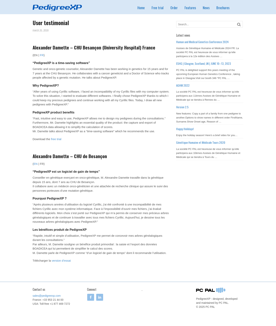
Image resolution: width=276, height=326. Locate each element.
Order (174, 7)
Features (190, 7)
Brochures (222, 7)
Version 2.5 (182, 107)
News (206, 7)
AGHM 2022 (183, 85)
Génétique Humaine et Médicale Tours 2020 (200, 142)
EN (36, 163)
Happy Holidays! (185, 129)
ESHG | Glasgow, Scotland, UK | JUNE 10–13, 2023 (203, 63)
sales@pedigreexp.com (47, 295)
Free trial (157, 7)
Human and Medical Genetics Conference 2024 (202, 42)
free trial (56, 139)
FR (42, 55)
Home (141, 7)
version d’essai (61, 260)
